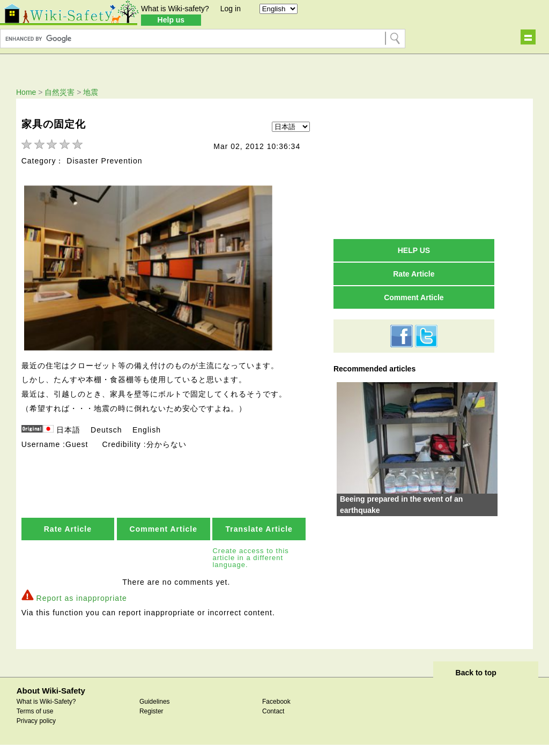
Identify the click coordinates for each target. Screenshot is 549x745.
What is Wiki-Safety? (46, 701)
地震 (90, 92)
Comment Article (164, 529)
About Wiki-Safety (51, 690)
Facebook (276, 701)
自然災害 (59, 92)
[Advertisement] (414, 168)
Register (151, 711)
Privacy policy (36, 721)
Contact (273, 711)
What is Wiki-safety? (175, 8)
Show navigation (528, 36)
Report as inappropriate (81, 598)
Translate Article (258, 529)
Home (26, 92)
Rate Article (68, 529)
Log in (230, 8)
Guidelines (154, 701)
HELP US (414, 250)
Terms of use (35, 711)
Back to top (476, 672)
